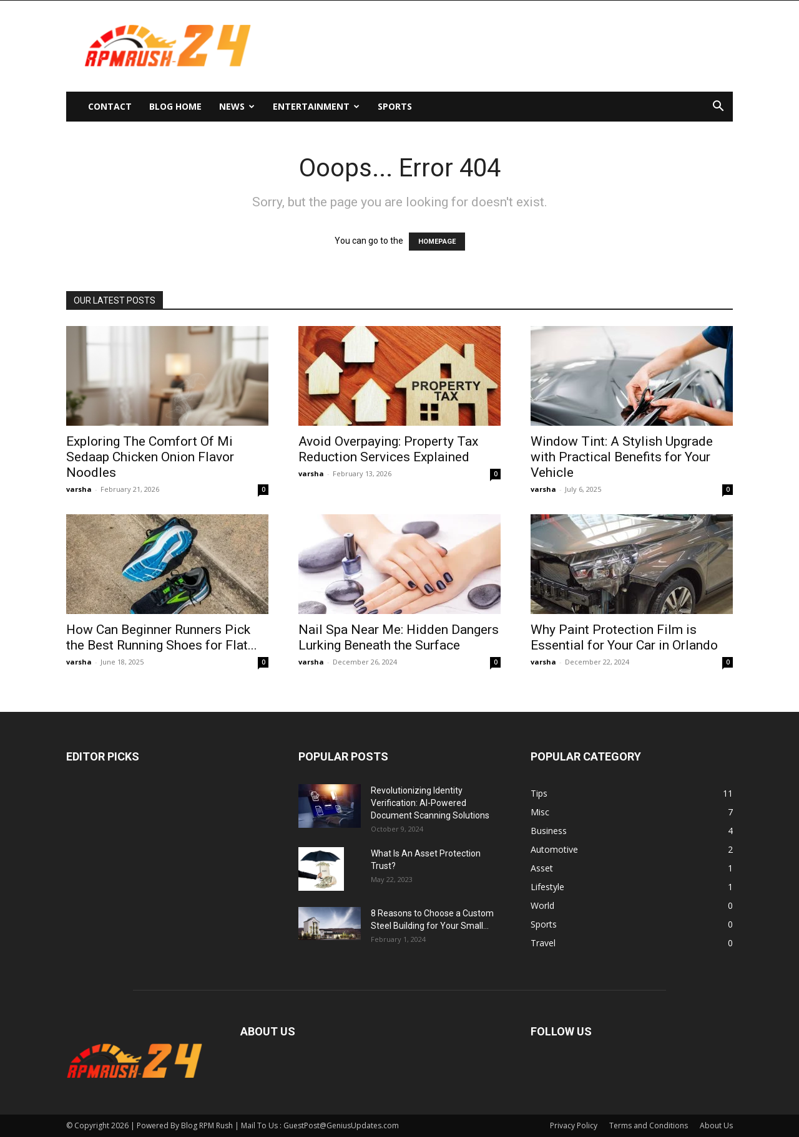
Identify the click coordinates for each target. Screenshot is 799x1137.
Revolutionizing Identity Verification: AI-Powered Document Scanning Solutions (430, 802)
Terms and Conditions (648, 1125)
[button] (718, 107)
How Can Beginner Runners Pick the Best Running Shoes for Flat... (161, 637)
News (237, 106)
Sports (395, 106)
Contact (110, 106)
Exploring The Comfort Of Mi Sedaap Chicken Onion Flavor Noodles (150, 457)
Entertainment (316, 106)
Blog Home (175, 106)
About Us (716, 1125)
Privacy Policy (573, 1125)
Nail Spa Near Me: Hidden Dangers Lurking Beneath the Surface (398, 637)
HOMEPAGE (437, 241)
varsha (79, 489)
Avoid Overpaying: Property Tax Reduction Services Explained (388, 449)
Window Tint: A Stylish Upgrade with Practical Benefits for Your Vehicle (622, 457)
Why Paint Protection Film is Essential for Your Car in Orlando (624, 637)
